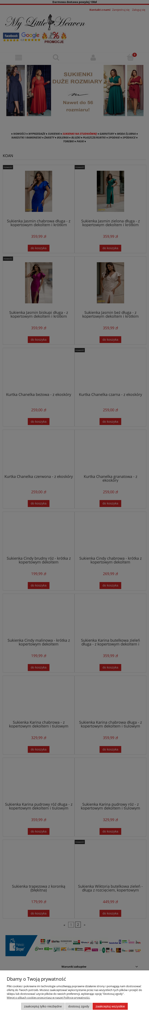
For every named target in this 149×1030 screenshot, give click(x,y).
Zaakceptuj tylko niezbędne (43, 1006)
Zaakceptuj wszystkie (110, 1006)
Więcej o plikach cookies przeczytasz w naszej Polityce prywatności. (48, 997)
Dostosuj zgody (78, 1006)
